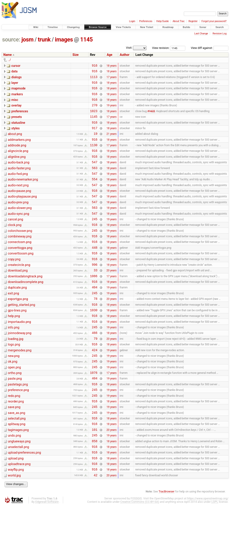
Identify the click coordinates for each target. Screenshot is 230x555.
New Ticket (146, 27)
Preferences (145, 21)
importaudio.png (19, 352)
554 (94, 193)
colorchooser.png (20, 250)
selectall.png (17, 460)
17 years (111, 78)
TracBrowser (167, 540)
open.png (14, 403)
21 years (111, 142)
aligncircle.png (18, 161)
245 (94, 238)
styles (15, 135)
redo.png (14, 435)
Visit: (129, 47)
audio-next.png (18, 199)
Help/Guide (162, 21)
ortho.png (15, 409)
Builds (186, 27)
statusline (18, 129)
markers (17, 97)
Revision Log (219, 33)
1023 (93, 117)
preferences (19, 116)
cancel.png (15, 237)
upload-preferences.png (24, 498)
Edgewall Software (47, 551)
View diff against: (209, 48)
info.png (13, 358)
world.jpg (14, 524)
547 (94, 174)
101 (94, 473)
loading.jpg (15, 371)
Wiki (35, 27)
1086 (93, 301)
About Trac (179, 21)
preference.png (18, 428)
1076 (93, 409)
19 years (111, 110)
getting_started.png (21, 333)
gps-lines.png (17, 339)
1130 (93, 155)
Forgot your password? (214, 21)
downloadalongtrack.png (25, 301)
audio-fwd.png (18, 186)
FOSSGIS (136, 547)
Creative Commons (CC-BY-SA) (139, 551)
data (14, 72)
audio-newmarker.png (23, 193)
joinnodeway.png (19, 364)
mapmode (18, 91)
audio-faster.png (19, 180)
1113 (93, 79)
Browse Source (98, 27)
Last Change (201, 33)
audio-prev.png (18, 218)
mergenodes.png (19, 384)
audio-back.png (18, 174)
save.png (14, 447)
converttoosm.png (20, 275)
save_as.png (16, 454)
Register (192, 21)
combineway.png (19, 256)
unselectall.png (18, 492)
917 (94, 136)
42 (95, 524)
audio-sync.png (18, 231)
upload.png (16, 505)
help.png (14, 345)
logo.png (14, 377)
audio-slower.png (20, 224)
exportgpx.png (18, 326)
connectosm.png (19, 263)
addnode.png (17, 155)
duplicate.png (17, 314)
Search (219, 27)
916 (94, 66)
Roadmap (168, 27)
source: (11, 39)
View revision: (160, 48)
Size (76, 55)
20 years (111, 295)
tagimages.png (18, 473)
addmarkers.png (19, 148)
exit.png (13, 320)
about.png (15, 142)
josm (27, 39)
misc (14, 104)
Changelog (73, 27)
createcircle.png (19, 288)
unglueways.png (19, 486)
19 (95, 142)
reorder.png (16, 441)
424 (94, 384)
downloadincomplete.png (25, 307)
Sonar (202, 27)
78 (95, 327)
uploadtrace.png (19, 511)
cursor (15, 65)
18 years (111, 65)
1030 (93, 339)
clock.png (14, 244)
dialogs (16, 78)
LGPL (214, 551)
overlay (16, 110)
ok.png (12, 396)
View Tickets (123, 27)
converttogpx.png (20, 269)
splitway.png (16, 466)
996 (94, 289)
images (64, 39)
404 (94, 314)
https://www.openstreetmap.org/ (207, 547)
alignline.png (17, 167)
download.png (18, 294)
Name (7, 55)
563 (94, 180)
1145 (86, 39)
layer (14, 85)
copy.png (14, 282)
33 (95, 295)
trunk (44, 39)
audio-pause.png (19, 205)
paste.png (15, 415)
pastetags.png (18, 422)
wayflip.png (16, 517)
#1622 (151, 116)
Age (109, 55)
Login (132, 21)
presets (16, 123)
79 (95, 371)
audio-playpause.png (22, 212)
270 (94, 110)
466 (94, 365)
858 (94, 486)
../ (9, 60)
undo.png (14, 479)
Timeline (52, 27)
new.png (14, 390)
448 (94, 270)
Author (124, 55)
